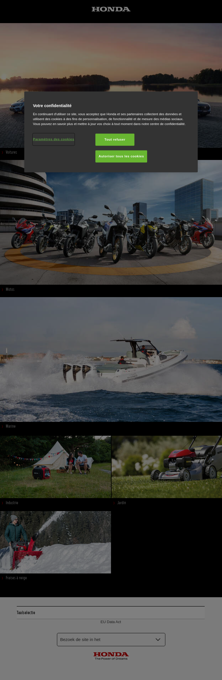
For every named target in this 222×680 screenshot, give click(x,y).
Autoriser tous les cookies (121, 156)
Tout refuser (114, 139)
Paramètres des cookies (53, 139)
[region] (111, 132)
